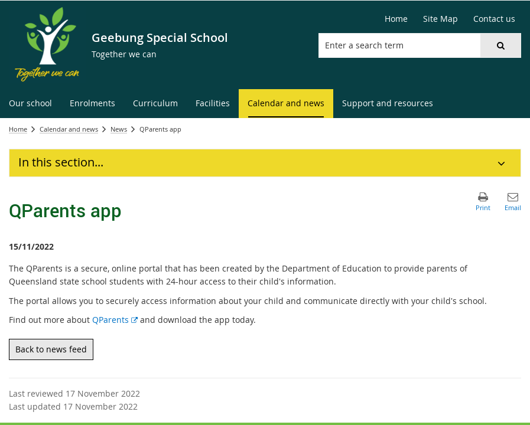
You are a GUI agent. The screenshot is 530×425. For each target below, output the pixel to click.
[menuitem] (30, 103)
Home (18, 129)
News (118, 129)
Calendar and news (69, 129)
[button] (500, 45)
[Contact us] (494, 18)
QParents (115, 319)
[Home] (396, 18)
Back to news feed (51, 349)
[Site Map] (440, 18)
